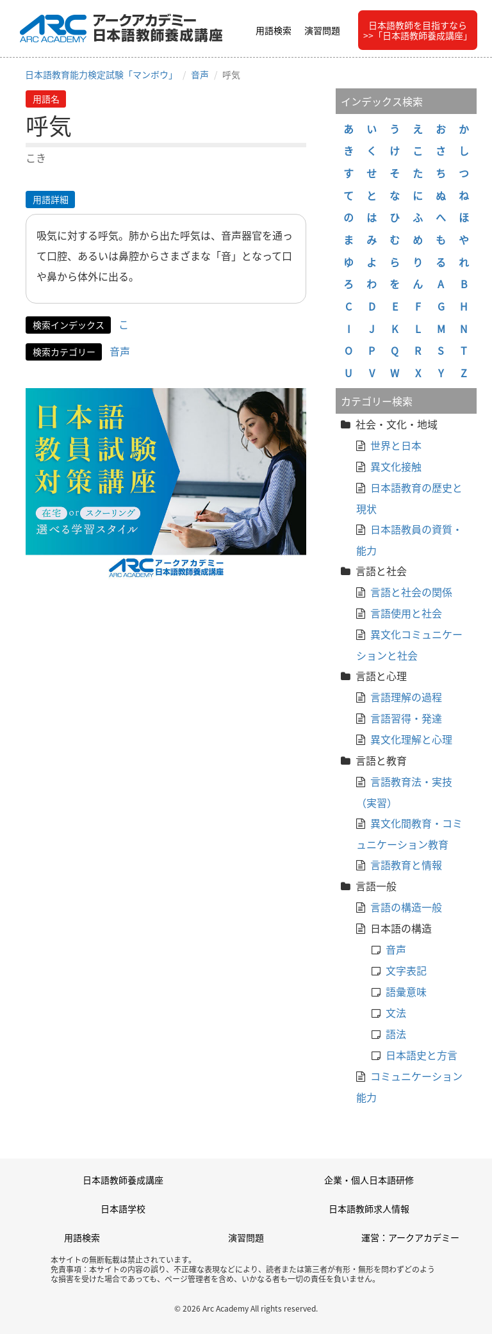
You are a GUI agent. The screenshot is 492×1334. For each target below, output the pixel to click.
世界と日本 (396, 445)
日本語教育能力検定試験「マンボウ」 (101, 74)
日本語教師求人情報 (369, 1208)
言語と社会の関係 (411, 591)
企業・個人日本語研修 (369, 1179)
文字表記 (406, 970)
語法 (396, 1033)
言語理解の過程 (406, 696)
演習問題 (322, 30)
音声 (200, 74)
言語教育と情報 (406, 864)
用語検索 (273, 30)
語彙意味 (406, 991)
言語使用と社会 (406, 613)
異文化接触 (396, 466)
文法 (396, 1012)
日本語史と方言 (421, 1054)
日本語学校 (123, 1208)
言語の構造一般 (406, 907)
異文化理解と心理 (411, 739)
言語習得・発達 (406, 718)
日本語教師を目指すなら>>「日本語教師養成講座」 (417, 30)
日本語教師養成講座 (123, 1179)
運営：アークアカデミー (410, 1237)
